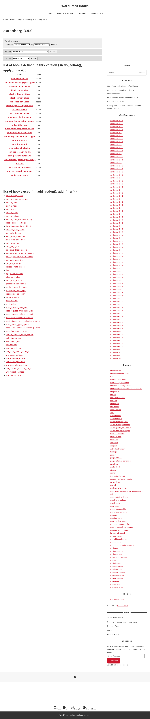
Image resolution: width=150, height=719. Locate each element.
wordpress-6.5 (116, 178)
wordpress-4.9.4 (116, 346)
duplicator (114, 440)
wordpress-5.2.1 (116, 310)
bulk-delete (114, 407)
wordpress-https (116, 551)
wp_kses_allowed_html (16, 365)
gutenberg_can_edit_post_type (19, 137)
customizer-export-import (120, 431)
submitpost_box (13, 341)
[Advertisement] (127, 44)
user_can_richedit (14, 348)
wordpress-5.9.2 (116, 232)
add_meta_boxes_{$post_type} (20, 83)
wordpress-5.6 (116, 268)
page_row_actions (14, 274)
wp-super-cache (116, 587)
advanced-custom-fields (119, 374)
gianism (113, 455)
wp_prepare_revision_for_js (19, 368)
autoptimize (114, 392)
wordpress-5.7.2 (116, 253)
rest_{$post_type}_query (17, 325)
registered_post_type (16, 291)
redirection (114, 494)
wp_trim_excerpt (13, 375)
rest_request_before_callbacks (20, 314)
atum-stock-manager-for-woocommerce (126, 389)
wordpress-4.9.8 (116, 334)
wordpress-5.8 (116, 250)
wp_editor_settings (15, 355)
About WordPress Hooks (117, 618)
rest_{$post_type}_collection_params (23, 321)
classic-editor (115, 410)
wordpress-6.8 (116, 145)
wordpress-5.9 (116, 238)
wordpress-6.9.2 (116, 127)
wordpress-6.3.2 (116, 193)
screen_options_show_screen (20, 335)
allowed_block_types (19, 86)
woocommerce (116, 542)
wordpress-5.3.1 (116, 295)
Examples (76, 708)
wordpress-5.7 (116, 259)
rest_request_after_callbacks (19, 311)
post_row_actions (14, 280)
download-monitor (117, 434)
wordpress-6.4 (116, 190)
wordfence (114, 548)
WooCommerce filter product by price (122, 97)
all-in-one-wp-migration (119, 383)
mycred (113, 485)
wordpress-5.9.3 (116, 229)
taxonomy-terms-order (119, 530)
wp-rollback (114, 581)
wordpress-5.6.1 (116, 265)
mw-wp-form (115, 482)
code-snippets (115, 416)
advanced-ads (115, 370)
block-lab (113, 401)
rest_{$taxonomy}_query (17, 331)
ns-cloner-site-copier (118, 488)
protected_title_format (16, 284)
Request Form (113, 626)
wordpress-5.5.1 (116, 277)
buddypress (114, 404)
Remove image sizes (115, 101)
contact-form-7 (116, 419)
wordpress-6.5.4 (116, 169)
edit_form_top (12, 243)
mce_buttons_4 (19, 144)
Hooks (58, 708)
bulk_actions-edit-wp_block (18, 226)
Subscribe (113, 661)
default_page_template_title (19, 106)
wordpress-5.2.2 (116, 307)
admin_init (11, 209)
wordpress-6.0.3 (116, 217)
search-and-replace (118, 500)
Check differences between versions (122, 622)
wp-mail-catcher (116, 566)
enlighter (113, 446)
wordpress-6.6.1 (116, 160)
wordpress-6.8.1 (116, 142)
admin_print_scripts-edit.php (19, 219)
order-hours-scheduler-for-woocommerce (126, 491)
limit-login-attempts (118, 476)
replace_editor (12, 297)
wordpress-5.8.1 (116, 247)
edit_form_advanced (20, 113)
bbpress (113, 395)
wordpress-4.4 (116, 355)
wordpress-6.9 (116, 133)
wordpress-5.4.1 (116, 286)
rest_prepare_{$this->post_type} (20, 160)
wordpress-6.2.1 (116, 205)
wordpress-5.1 (116, 319)
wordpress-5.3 (116, 298)
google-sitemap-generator (120, 461)
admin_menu (12, 213)
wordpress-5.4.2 (116, 283)
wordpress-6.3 (116, 199)
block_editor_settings (19, 94)
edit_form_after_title (15, 240)
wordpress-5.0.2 (116, 325)
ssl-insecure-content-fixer (120, 524)
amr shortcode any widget (120, 386)
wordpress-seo (116, 554)
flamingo (113, 452)
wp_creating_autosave (20, 167)
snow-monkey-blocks (118, 521)
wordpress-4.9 (116, 349)
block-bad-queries (117, 398)
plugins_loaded (13, 277)
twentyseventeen (117, 599)
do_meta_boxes (19, 110)
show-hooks (115, 506)
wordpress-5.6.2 (116, 262)
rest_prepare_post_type (17, 308)
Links (109, 630)
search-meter (115, 503)
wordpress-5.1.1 (116, 316)
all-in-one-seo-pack (118, 380)
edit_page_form (13, 247)
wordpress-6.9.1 (116, 130)
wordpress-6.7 (116, 154)
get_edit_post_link (14, 260)
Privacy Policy (113, 634)
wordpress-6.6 (116, 163)
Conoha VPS (122, 606)
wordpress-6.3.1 (116, 196)
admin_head (11, 206)
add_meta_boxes (19, 79)
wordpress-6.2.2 (116, 202)
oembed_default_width (19, 152)
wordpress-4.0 (116, 359)
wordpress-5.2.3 (116, 304)
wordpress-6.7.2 (116, 148)
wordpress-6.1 (116, 214)
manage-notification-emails (121, 479)
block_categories (19, 90)
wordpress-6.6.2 (116, 157)
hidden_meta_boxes (15, 267)
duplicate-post (115, 437)
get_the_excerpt (13, 263)
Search (142, 73)
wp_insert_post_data (15, 362)
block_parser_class (19, 98)
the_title (20, 164)
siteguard (113, 515)
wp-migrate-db (116, 569)
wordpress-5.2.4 (116, 301)
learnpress (114, 473)
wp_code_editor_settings (17, 352)
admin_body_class (14, 196)
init (7, 270)
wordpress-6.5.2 (116, 175)
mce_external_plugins (19, 148)
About (66, 708)
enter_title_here (19, 125)
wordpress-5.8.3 (116, 241)
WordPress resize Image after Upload (122, 86)
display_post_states (15, 230)
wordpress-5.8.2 (116, 244)
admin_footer (12, 203)
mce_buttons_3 (19, 140)
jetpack (113, 470)
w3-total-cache (116, 536)
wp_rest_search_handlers (19, 171)
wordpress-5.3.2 (116, 292)
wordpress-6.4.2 (116, 184)
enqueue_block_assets (19, 117)
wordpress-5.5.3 (116, 271)
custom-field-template (119, 422)
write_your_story (19, 175)
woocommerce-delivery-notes (122, 545)
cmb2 (112, 413)
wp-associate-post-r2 (118, 557)
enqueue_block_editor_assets (19, 121)
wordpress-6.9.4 (116, 121)
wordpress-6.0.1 (116, 223)
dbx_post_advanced (19, 102)
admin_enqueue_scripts (17, 199)
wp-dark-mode (115, 563)
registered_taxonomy (16, 294)
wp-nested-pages (117, 575)
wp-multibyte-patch (117, 572)
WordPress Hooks (75, 6)
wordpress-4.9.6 (116, 340)
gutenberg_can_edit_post (19, 133)
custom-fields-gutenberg (120, 425)
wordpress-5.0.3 (116, 322)
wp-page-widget (116, 578)
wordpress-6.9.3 (116, 124)
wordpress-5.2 (116, 313)
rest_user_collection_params (19, 318)
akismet (113, 376)
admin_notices (13, 216)
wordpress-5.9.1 (116, 235)
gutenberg (114, 464)
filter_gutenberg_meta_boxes (19, 129)
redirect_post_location (16, 287)
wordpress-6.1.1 (116, 211)
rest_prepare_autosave (19, 156)
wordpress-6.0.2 (116, 220)
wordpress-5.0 (116, 331)
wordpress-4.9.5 (116, 343)
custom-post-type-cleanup (120, 428)
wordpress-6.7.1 (116, 151)
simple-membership (118, 509)
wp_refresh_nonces (15, 372)
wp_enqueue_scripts (15, 358)
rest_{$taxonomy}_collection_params (23, 328)
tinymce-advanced (117, 533)
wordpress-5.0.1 (116, 328)
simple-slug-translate (118, 512)
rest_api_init (12, 301)
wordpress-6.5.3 (116, 172)
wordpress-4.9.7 (116, 337)
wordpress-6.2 (116, 208)
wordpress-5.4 (116, 289)
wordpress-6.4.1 (116, 187)
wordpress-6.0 (116, 226)
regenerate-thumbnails (119, 497)
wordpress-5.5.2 (116, 274)
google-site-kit (116, 458)
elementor (114, 443)
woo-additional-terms (118, 539)
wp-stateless (115, 584)
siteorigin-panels (116, 518)
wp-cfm (113, 560)
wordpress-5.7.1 (116, 256)
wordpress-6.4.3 (116, 181)
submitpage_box (13, 338)
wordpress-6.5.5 (116, 166)
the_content (11, 345)
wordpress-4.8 (116, 353)
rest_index (11, 304)
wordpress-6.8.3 (116, 136)
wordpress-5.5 (116, 280)
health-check (115, 467)
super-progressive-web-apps (121, 527)
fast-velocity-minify (117, 449)
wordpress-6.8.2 (116, 139)
